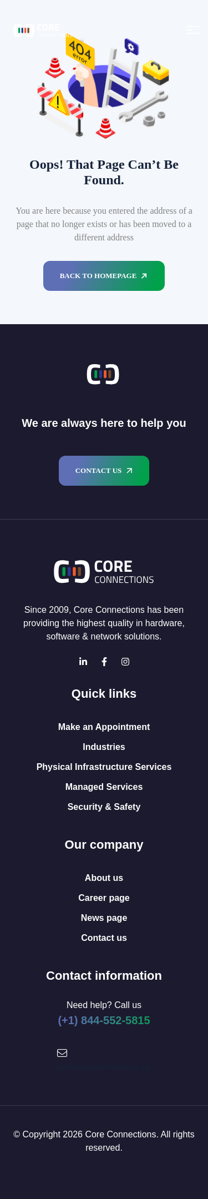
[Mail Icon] (62, 1053)
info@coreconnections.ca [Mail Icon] (104, 1066)
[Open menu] (193, 30)
